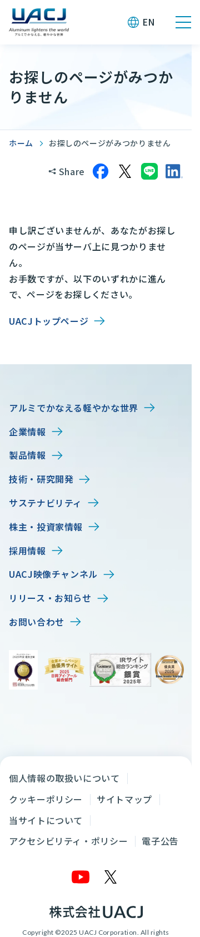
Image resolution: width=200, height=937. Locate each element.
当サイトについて (46, 820)
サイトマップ (124, 799)
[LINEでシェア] (149, 171)
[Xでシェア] (125, 171)
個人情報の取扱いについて (64, 778)
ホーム (21, 142)
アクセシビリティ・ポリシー (68, 840)
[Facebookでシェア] (100, 171)
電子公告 (160, 840)
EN (148, 21)
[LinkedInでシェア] (174, 171)
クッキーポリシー (46, 799)
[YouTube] (81, 877)
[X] (111, 877)
